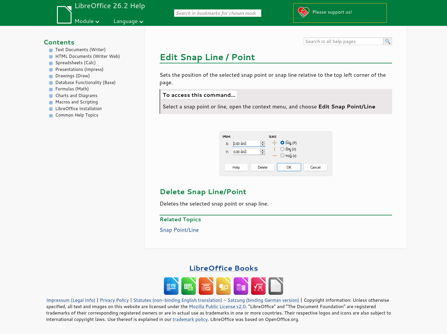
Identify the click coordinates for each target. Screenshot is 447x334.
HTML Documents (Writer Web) (87, 56)
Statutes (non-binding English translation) (177, 300)
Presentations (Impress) (79, 69)
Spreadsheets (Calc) (75, 63)
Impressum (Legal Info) (70, 300)
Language (125, 21)
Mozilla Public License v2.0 (217, 306)
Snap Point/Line (179, 229)
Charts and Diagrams (76, 95)
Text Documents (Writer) (80, 50)
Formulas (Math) (72, 89)
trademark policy (190, 319)
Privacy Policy (114, 300)
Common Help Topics (76, 115)
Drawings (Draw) (72, 76)
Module (84, 21)
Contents (58, 42)
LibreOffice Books (223, 268)
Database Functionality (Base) (85, 82)
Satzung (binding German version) (263, 300)
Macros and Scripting (76, 102)
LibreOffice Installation (78, 109)
